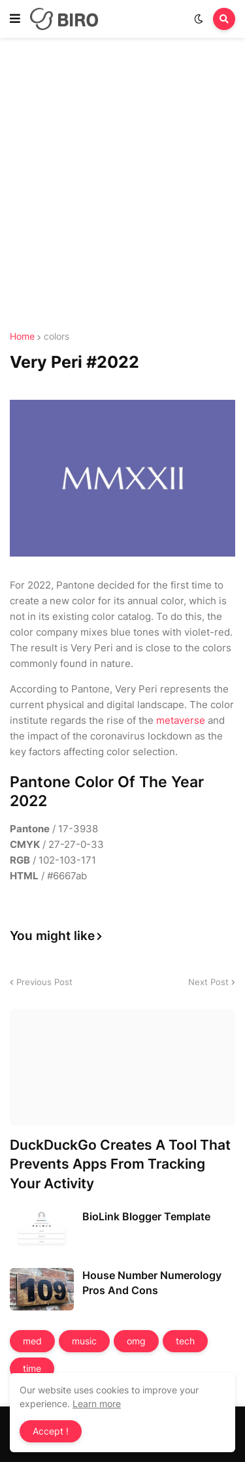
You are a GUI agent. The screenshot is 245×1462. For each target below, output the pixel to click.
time (32, 1368)
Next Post (208, 982)
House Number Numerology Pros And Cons (151, 1282)
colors (56, 336)
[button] (15, 19)
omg (136, 1340)
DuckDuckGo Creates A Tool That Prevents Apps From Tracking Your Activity (120, 1164)
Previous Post (44, 982)
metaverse (180, 720)
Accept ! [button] (51, 1431)
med (32, 1340)
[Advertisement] (122, 186)
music (84, 1340)
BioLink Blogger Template (146, 1216)
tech (185, 1340)
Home (22, 336)
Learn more (97, 1403)
